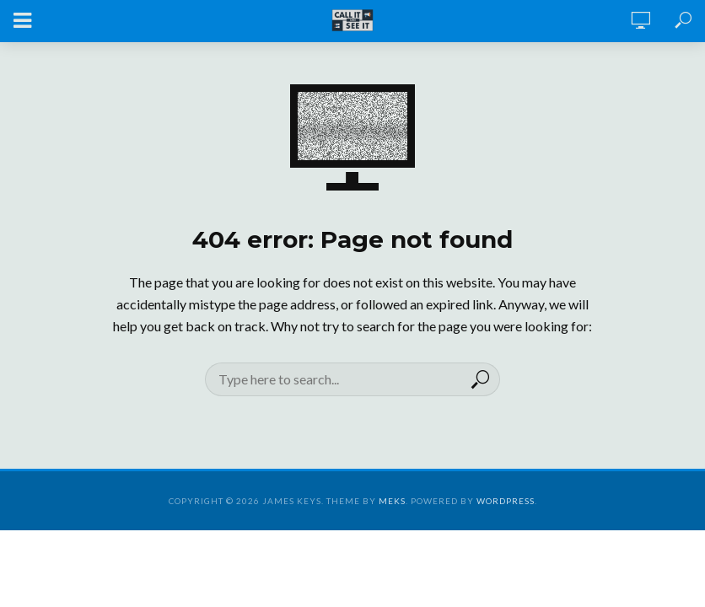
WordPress (505, 501)
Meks (392, 501)
